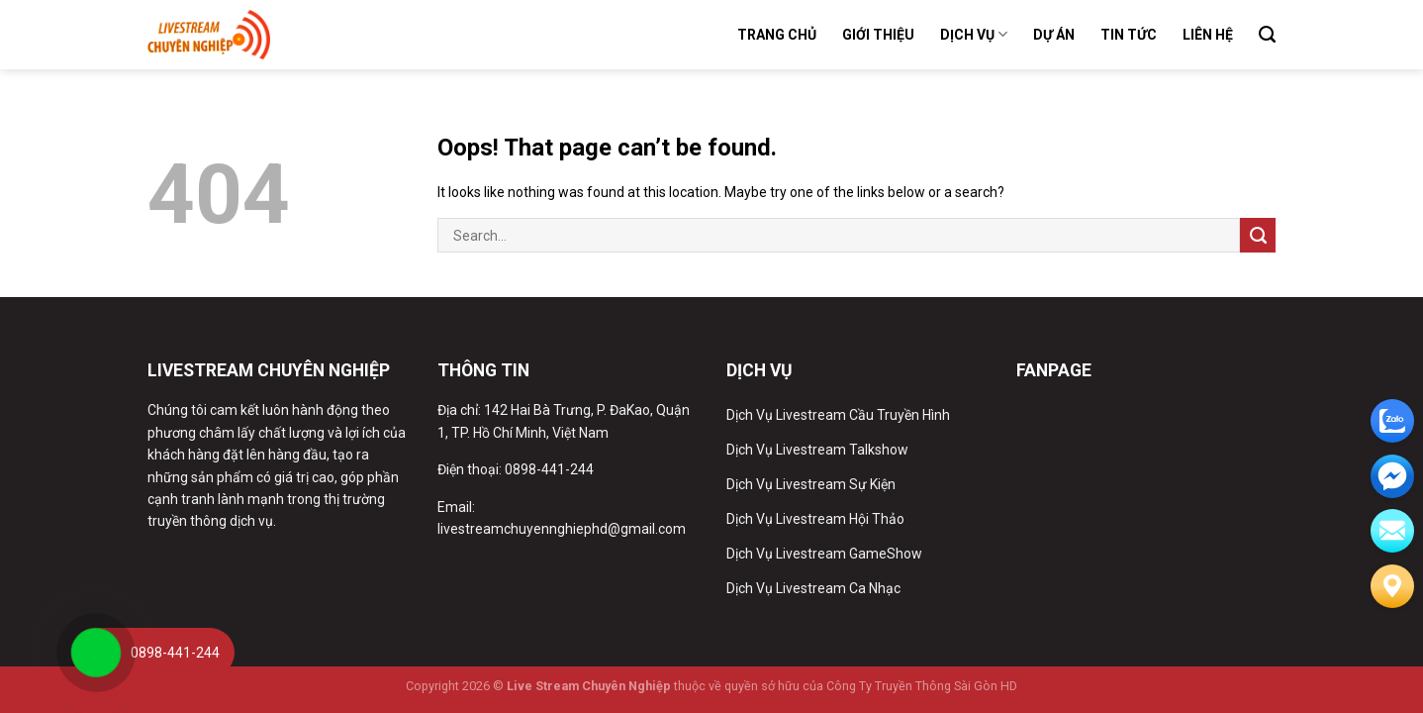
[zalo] (1392, 421)
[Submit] (1258, 235)
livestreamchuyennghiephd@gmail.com (561, 529)
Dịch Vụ (973, 34)
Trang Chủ (776, 35)
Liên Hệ (1208, 35)
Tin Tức (1128, 35)
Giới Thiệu (878, 35)
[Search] (1267, 34)
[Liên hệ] (1392, 586)
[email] (1392, 476)
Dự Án (1054, 35)
